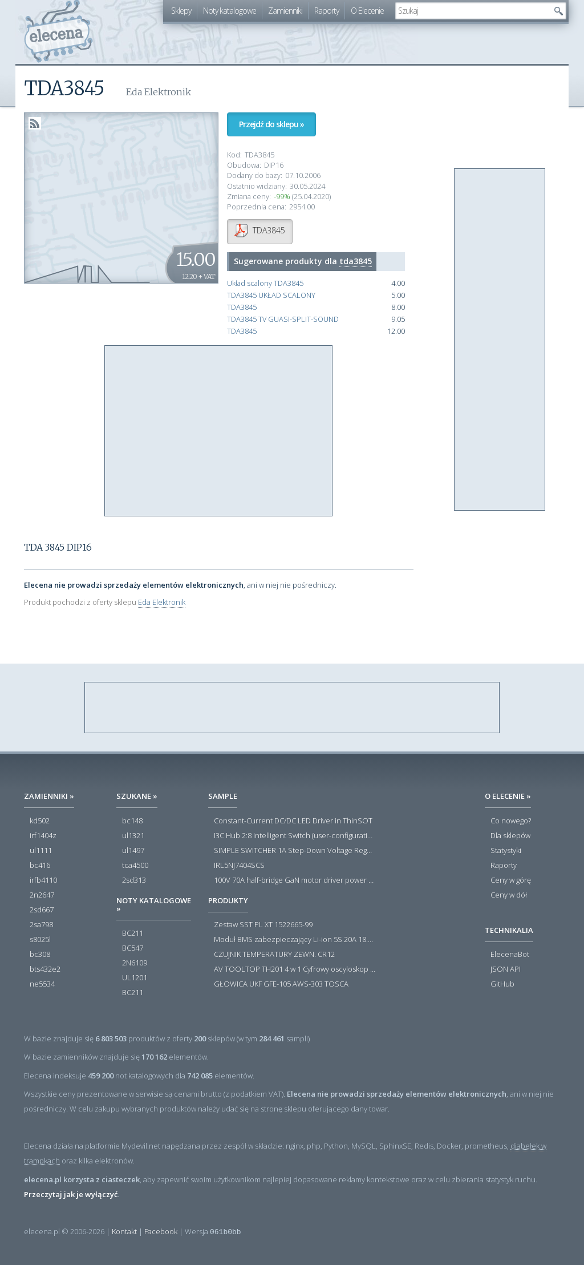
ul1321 (133, 835)
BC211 (132, 933)
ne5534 (42, 984)
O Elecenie (367, 10)
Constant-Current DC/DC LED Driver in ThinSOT (293, 821)
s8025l (40, 939)
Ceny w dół (508, 895)
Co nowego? (510, 821)
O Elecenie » (508, 796)
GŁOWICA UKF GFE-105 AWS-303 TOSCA (281, 984)
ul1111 (41, 850)
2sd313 (134, 880)
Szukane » (136, 796)
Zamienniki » (49, 796)
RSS (34, 123)
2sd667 (42, 910)
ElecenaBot (509, 954)
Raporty (326, 10)
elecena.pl (58, 31)
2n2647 (42, 895)
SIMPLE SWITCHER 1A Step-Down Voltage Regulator (294, 850)
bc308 (40, 954)
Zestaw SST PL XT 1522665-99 (263, 924)
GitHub (502, 984)
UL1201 (134, 978)
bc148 (132, 821)
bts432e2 (45, 969)
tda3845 (355, 261)
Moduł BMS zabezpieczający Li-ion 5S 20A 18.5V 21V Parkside (294, 939)
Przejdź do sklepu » (271, 124)
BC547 (132, 948)
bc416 (40, 865)
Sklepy (181, 10)
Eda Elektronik (161, 602)
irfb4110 (43, 880)
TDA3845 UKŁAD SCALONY (271, 295)
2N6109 (134, 963)
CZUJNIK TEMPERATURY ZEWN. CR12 (274, 954)
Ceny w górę (510, 880)
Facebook (160, 1231)
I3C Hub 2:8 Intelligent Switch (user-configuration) (294, 835)
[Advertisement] (219, 431)
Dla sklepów (510, 835)
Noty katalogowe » (153, 904)
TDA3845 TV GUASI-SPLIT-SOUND (283, 319)
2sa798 (41, 924)
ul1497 (133, 850)
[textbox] (472, 10)
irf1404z (43, 835)
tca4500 (135, 865)
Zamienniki (285, 10)
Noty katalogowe (229, 10)
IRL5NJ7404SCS (239, 865)
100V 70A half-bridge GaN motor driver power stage (294, 880)
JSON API (505, 969)
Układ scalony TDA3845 (265, 283)
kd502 (40, 821)
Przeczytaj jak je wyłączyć (70, 1194)
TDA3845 (242, 307)
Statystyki (505, 850)
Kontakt (124, 1231)
